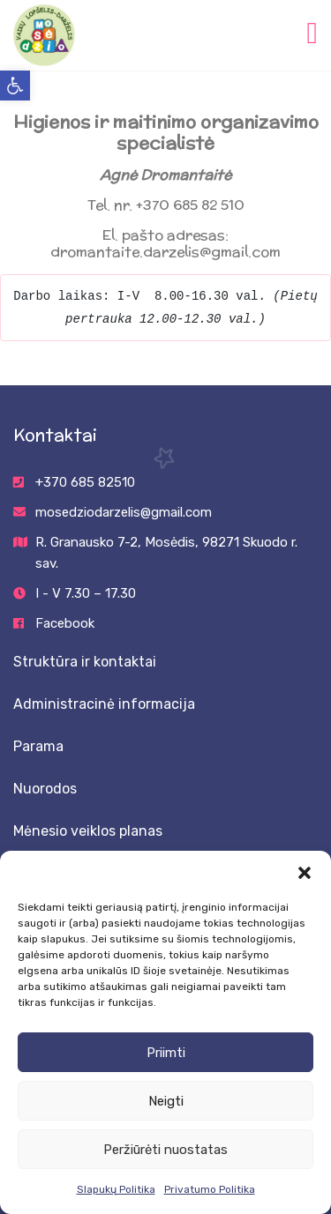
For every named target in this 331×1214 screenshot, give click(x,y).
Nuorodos (45, 788)
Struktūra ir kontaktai (84, 661)
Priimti (166, 1053)
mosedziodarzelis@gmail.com (123, 512)
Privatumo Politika (209, 1189)
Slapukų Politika (116, 1189)
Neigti (166, 1101)
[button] (15, 86)
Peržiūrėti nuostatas (165, 1150)
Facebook (64, 623)
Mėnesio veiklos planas (87, 831)
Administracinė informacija (104, 704)
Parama (38, 746)
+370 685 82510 (85, 482)
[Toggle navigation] (312, 31)
